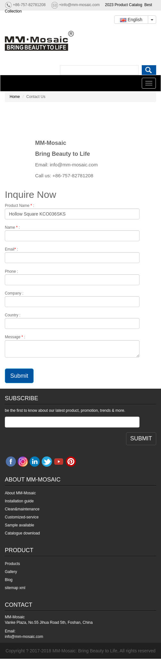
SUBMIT (141, 438)
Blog (9, 580)
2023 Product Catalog (123, 5)
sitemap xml (15, 588)
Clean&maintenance (22, 509)
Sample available (19, 525)
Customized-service (21, 517)
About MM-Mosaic (20, 493)
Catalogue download (22, 533)
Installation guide (19, 501)
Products (12, 563)
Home (15, 96)
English (131, 19)
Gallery (11, 571)
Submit (19, 376)
